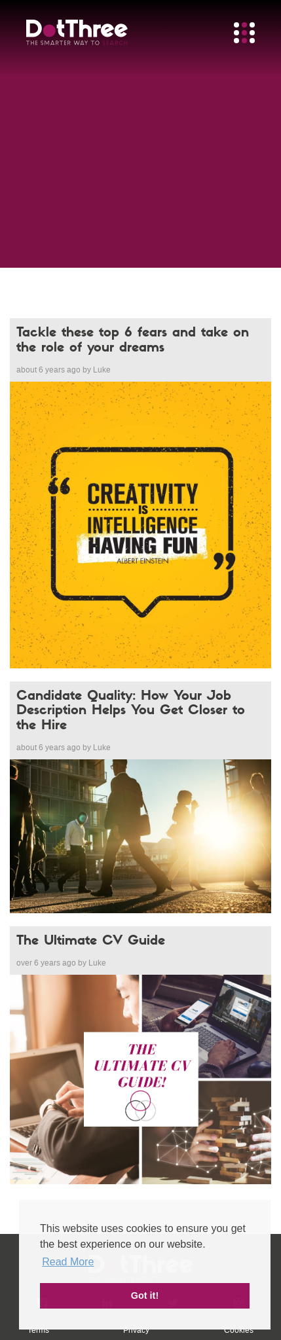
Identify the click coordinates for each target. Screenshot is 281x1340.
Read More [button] (68, 1261)
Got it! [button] (145, 1295)
